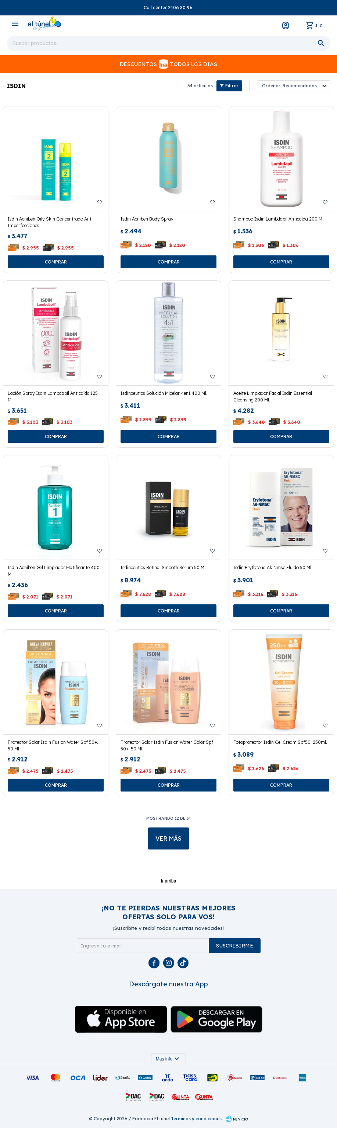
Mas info (168, 1059)
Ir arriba (168, 881)
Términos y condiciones (196, 1118)
